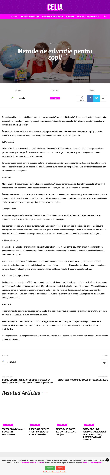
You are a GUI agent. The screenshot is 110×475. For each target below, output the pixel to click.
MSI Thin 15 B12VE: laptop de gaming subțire (66, 432)
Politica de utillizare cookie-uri (32, 463)
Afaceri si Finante (30, 16)
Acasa (14, 16)
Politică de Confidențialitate (91, 463)
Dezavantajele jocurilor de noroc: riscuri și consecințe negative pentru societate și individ (27, 381)
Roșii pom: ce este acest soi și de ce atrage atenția (39, 432)
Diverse (70, 16)
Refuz (60, 468)
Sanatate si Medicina (88, 16)
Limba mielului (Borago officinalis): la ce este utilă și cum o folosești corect (94, 434)
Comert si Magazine (52, 16)
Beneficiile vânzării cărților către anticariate (83, 380)
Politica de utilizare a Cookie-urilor (54, 472)
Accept (50, 468)
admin (22, 98)
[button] (105, 17)
